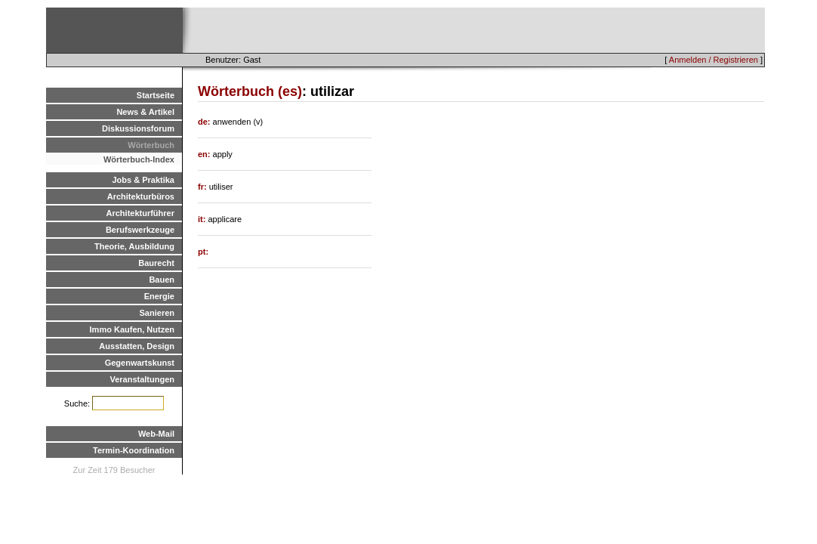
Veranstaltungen (141, 379)
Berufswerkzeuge (140, 229)
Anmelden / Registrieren (713, 59)
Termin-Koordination (133, 450)
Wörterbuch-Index (138, 159)
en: (205, 154)
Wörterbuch (151, 145)
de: (205, 121)
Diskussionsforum (138, 128)
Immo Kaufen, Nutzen (132, 329)
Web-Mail (156, 433)
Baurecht (156, 262)
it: (203, 219)
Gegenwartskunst (139, 362)
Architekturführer (140, 213)
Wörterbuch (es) (250, 91)
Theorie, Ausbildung (134, 246)
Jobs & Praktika (143, 179)
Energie (159, 296)
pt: (203, 251)
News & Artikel (145, 111)
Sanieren (157, 312)
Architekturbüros (140, 196)
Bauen (161, 279)
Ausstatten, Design (136, 346)
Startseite (155, 95)
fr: (203, 186)
